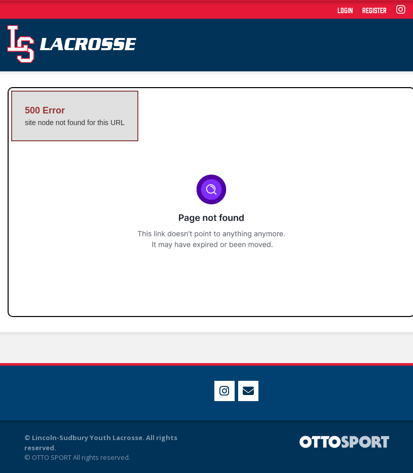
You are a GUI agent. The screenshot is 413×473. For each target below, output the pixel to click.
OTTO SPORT (51, 457)
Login (345, 10)
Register (374, 10)
